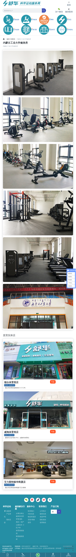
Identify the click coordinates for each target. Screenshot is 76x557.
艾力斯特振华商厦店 (15, 481)
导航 (53, 382)
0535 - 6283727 (10, 385)
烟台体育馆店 (11, 382)
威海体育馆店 (11, 432)
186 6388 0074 (9, 485)
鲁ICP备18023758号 (69, 548)
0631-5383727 (9, 435)
